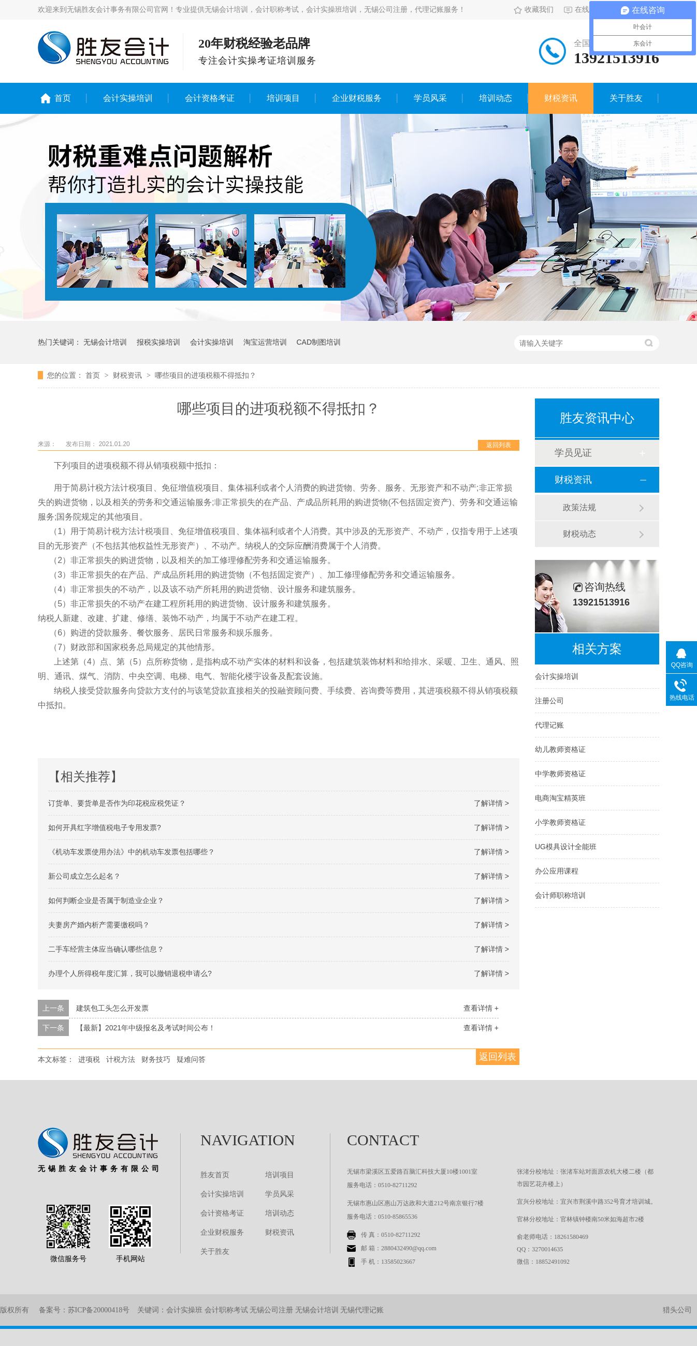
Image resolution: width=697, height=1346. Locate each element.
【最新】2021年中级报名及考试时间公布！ (145, 1028)
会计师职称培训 (560, 895)
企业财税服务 (357, 98)
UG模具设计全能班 (566, 846)
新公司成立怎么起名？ (84, 876)
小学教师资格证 (560, 822)
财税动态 (579, 533)
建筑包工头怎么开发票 (112, 1008)
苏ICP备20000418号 (99, 1310)
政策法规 (579, 507)
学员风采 (430, 98)
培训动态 (495, 98)
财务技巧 (155, 1059)
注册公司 (549, 701)
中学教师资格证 (560, 774)
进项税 (89, 1059)
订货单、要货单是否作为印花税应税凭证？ (117, 803)
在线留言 (584, 9)
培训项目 (283, 98)
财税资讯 (560, 98)
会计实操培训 (128, 98)
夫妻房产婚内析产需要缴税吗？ (99, 925)
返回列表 (498, 445)
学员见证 (573, 453)
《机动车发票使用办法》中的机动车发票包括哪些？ (131, 852)
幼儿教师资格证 (560, 749)
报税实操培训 (158, 342)
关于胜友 (626, 98)
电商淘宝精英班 (560, 798)
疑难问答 (191, 1059)
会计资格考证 (210, 98)
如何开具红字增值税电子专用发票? (104, 827)
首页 (62, 98)
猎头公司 (677, 1310)
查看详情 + (481, 1008)
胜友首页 (214, 1175)
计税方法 (120, 1059)
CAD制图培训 (318, 342)
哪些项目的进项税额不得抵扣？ (205, 375)
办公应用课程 (556, 871)
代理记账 (549, 725)
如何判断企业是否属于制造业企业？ (106, 900)
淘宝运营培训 (265, 342)
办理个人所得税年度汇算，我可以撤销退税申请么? (130, 973)
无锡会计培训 (105, 342)
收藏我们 (534, 9)
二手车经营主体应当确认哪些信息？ (106, 949)
